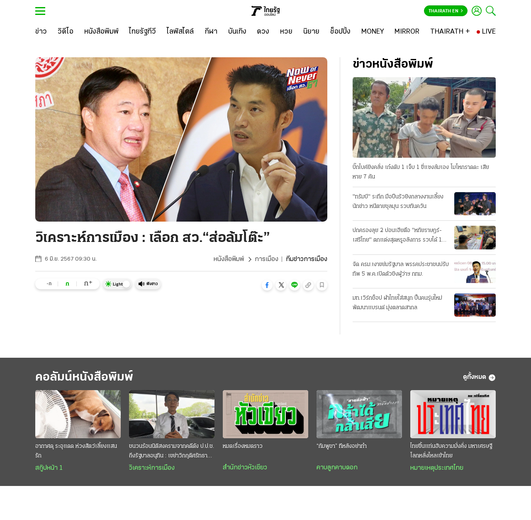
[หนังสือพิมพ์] (101, 32)
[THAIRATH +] (450, 32)
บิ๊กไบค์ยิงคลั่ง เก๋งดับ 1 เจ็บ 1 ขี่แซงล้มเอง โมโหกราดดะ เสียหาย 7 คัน (421, 172)
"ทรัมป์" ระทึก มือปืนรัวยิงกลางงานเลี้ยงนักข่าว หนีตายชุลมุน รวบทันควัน (398, 202)
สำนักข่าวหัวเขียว (245, 467)
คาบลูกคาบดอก (337, 467)
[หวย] (286, 32)
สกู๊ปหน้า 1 (49, 468)
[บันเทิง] (237, 32)
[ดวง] (263, 32)
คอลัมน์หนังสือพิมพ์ (84, 377)
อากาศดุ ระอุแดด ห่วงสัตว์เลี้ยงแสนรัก (76, 451)
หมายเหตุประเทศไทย (436, 468)
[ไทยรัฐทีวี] (142, 32)
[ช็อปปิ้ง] (340, 32)
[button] (267, 285)
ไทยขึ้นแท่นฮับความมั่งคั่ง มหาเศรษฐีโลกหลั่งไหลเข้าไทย (451, 451)
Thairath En (446, 11)
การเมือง (266, 259)
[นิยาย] (311, 32)
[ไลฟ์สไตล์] (180, 32)
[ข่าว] (41, 32)
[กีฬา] (211, 32)
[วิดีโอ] (65, 32)
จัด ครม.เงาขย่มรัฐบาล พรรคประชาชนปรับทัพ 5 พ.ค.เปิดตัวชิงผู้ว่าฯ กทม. (401, 269)
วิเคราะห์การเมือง (152, 468)
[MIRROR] (407, 32)
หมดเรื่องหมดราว (243, 446)
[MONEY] (372, 32)
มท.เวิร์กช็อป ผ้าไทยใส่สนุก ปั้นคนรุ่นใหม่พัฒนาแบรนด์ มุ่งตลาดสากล (397, 303)
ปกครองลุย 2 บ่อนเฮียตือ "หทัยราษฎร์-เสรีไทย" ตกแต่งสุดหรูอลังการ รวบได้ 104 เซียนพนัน (401, 236)
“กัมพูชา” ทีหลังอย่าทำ (342, 446)
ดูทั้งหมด (479, 377)
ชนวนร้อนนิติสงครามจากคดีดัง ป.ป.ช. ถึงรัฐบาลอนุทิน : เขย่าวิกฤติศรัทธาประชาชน (171, 452)
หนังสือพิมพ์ (229, 259)
